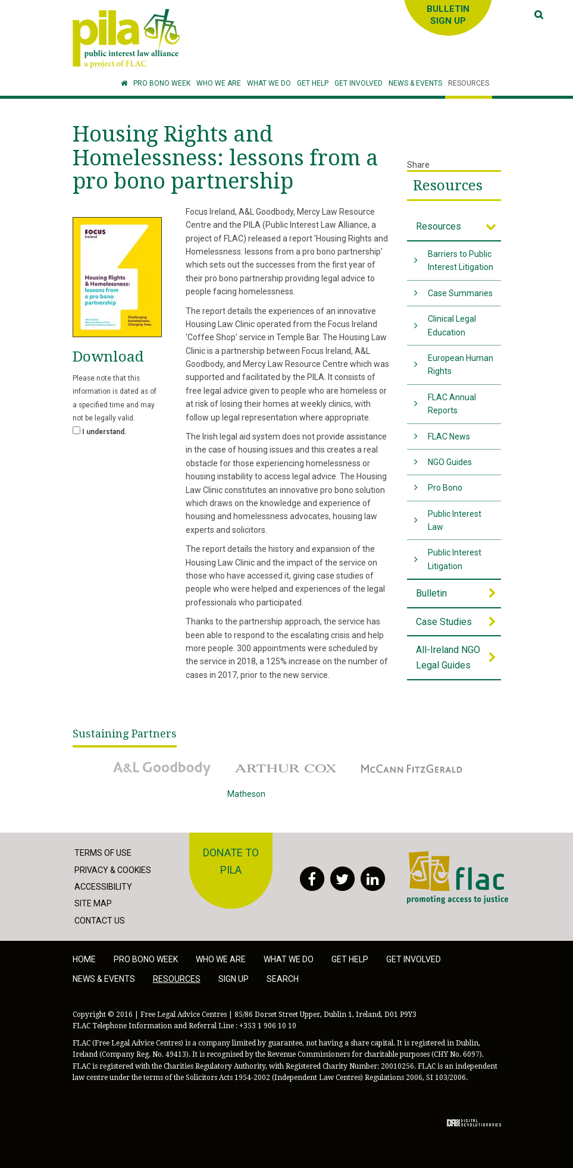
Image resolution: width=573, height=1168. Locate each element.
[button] (218, 83)
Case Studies (444, 621)
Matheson (286, 802)
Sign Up (233, 979)
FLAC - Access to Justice (457, 877)
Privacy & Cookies (112, 870)
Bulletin (431, 593)
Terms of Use (102, 853)
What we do (289, 959)
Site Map (93, 903)
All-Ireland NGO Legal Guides (448, 657)
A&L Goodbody (161, 768)
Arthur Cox (286, 768)
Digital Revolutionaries (474, 1122)
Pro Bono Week (146, 959)
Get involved (413, 959)
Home (84, 959)
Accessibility (103, 886)
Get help (349, 959)
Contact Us (99, 920)
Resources (448, 185)
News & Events (104, 979)
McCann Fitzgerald (411, 768)
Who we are (221, 959)
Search (283, 979)
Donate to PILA (231, 861)
